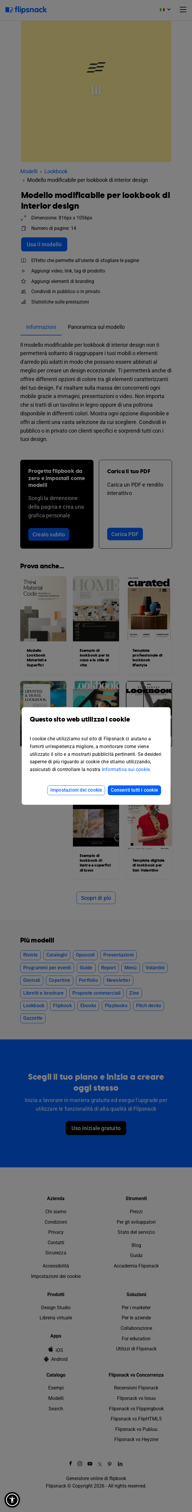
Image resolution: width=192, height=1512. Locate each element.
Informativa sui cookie (126, 769)
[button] (12, 1500)
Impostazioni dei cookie (76, 790)
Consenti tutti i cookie (134, 790)
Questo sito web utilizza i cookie (96, 723)
